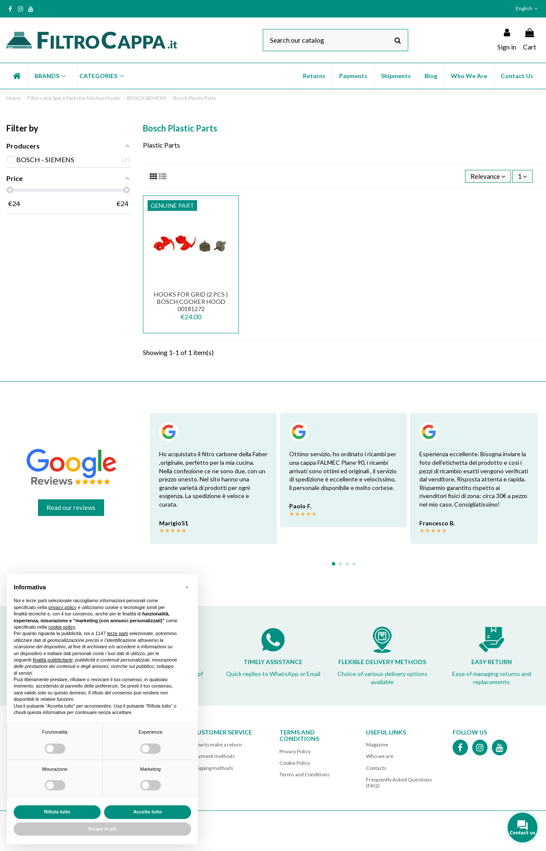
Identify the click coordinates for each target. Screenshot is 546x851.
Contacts (376, 768)
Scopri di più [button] (102, 828)
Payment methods (214, 757)
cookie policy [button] (61, 627)
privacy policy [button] (62, 607)
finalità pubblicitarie (53, 659)
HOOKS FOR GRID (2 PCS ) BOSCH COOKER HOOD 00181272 (191, 302)
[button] (49, 76)
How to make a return (217, 745)
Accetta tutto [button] (147, 811)
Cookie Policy (294, 764)
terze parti (117, 633)
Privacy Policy (295, 752)
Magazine (377, 745)
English (528, 8)
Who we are (379, 757)
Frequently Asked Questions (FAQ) (399, 783)
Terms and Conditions (304, 775)
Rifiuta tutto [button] (57, 811)
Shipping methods (213, 768)
